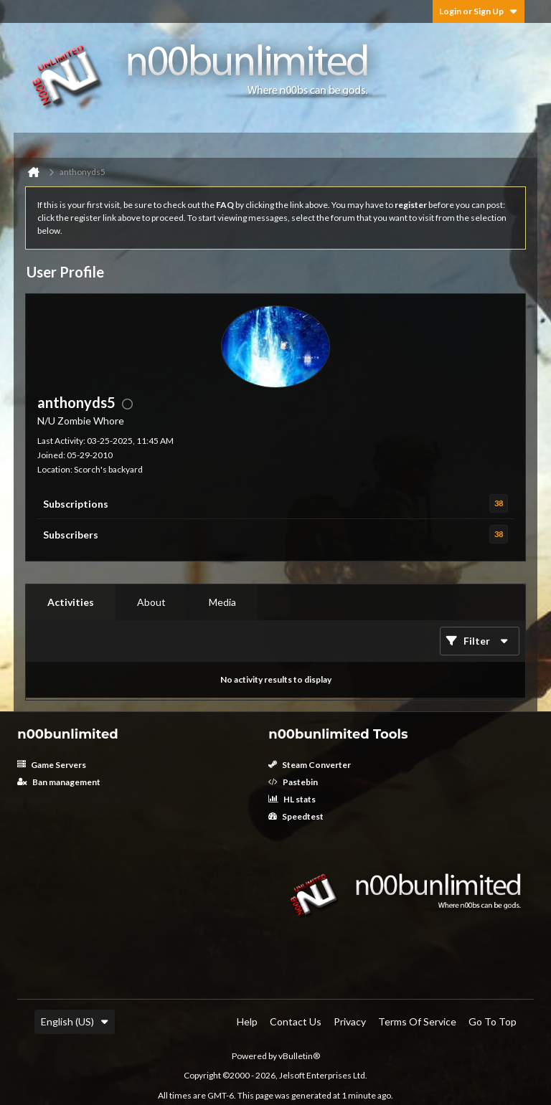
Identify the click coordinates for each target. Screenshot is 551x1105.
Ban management (58, 782)
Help (247, 1021)
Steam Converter (309, 764)
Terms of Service (417, 1021)
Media (222, 602)
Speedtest (296, 816)
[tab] (71, 602)
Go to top (492, 1021)
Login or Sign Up (478, 11)
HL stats (292, 799)
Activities (70, 602)
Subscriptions (75, 504)
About (151, 602)
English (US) (74, 1021)
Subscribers (70, 534)
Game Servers (51, 764)
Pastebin (293, 782)
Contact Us (295, 1021)
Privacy (350, 1021)
